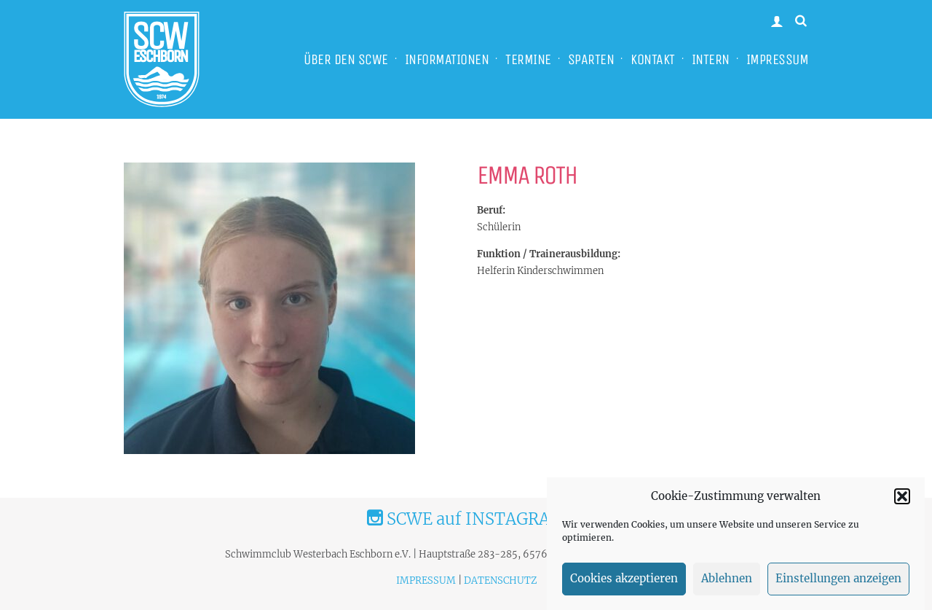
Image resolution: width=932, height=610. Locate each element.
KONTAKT (653, 59)
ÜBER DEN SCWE (346, 59)
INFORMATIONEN (447, 59)
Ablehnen (726, 583)
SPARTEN (591, 59)
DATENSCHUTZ (500, 580)
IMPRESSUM (777, 59)
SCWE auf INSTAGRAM (466, 519)
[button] (902, 500)
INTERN (711, 59)
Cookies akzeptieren (624, 583)
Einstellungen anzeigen (838, 583)
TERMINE (528, 59)
